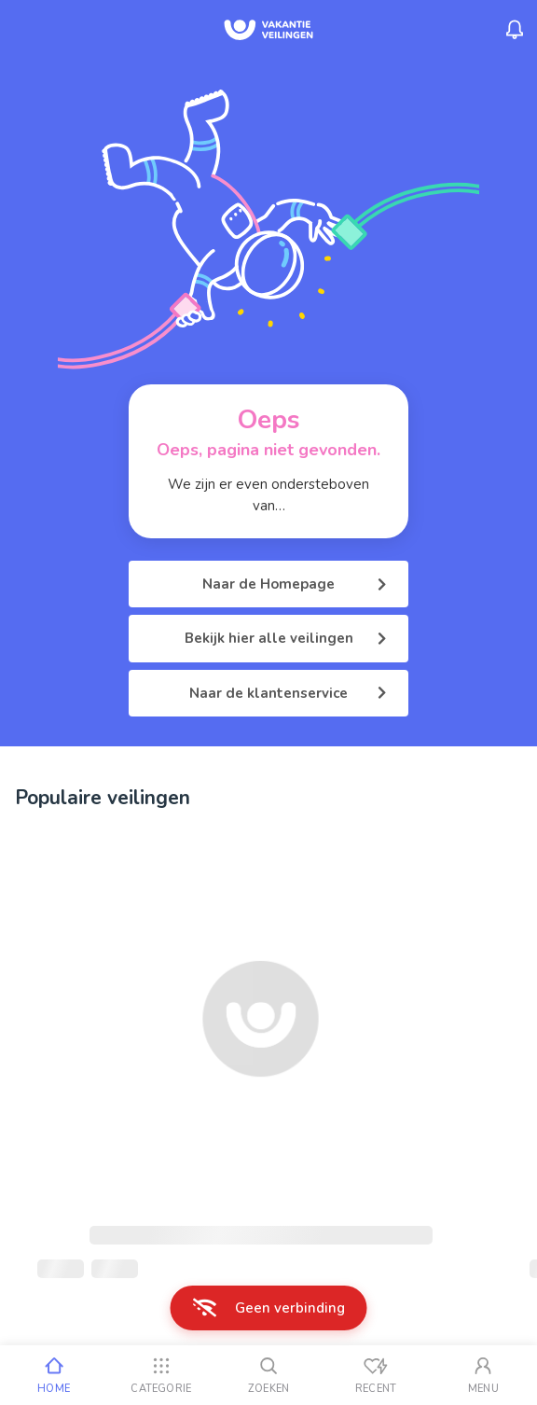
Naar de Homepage (294, 584)
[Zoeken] (268, 1375)
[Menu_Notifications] (515, 30)
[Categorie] (160, 1375)
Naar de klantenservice (287, 693)
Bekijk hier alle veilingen (286, 638)
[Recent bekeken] (376, 1375)
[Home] (53, 1375)
